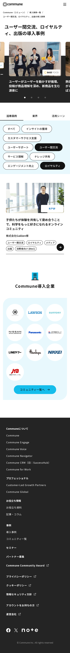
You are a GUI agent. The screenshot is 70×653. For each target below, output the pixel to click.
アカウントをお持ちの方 (20, 605)
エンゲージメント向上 (21, 166)
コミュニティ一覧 (16, 539)
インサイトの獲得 (36, 129)
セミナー (11, 547)
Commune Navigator (19, 456)
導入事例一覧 (35, 12)
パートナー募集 (15, 556)
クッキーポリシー (16, 585)
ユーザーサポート (18, 147)
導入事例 (11, 532)
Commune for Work (18, 469)
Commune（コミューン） (14, 12)
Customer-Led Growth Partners (26, 485)
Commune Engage (17, 442)
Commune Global (17, 492)
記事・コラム (14, 514)
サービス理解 (16, 156)
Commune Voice (16, 449)
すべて (11, 129)
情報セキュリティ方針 (19, 594)
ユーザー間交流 (48, 147)
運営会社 (11, 614)
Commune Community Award (25, 565)
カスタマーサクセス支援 (22, 138)
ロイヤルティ (52, 166)
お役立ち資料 (14, 507)
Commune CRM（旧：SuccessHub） (28, 462)
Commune (12, 435)
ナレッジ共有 (42, 156)
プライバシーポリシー (19, 576)
